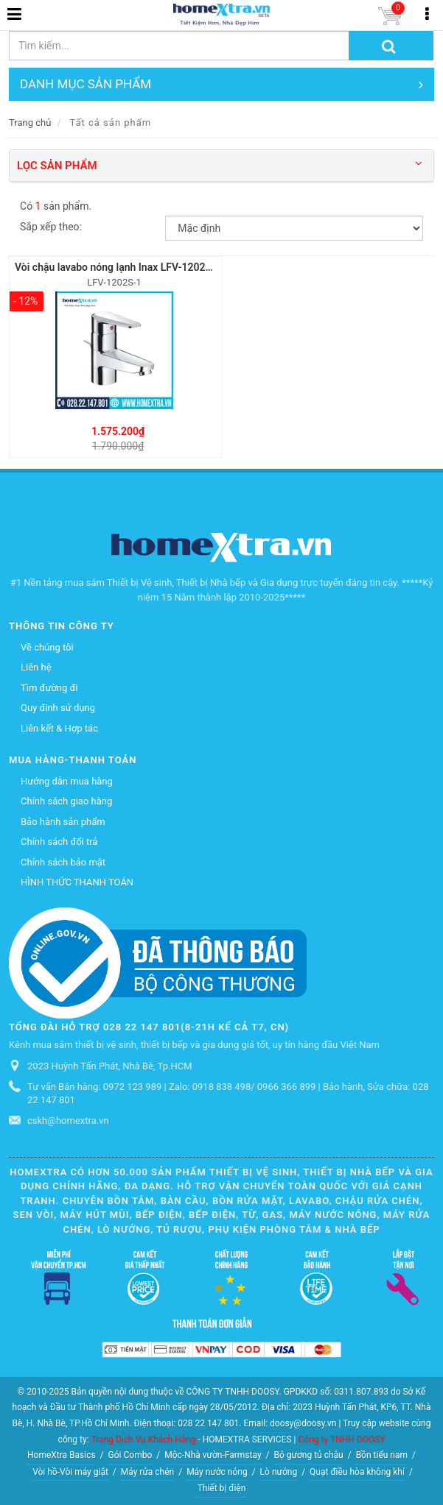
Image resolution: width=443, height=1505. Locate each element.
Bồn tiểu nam (382, 1455)
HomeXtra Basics (61, 1455)
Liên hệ (36, 667)
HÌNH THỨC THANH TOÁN (77, 882)
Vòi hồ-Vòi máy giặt (70, 1472)
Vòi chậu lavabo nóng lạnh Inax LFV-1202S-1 (118, 267)
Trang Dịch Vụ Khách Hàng (143, 1439)
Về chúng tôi (47, 647)
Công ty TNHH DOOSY (342, 1439)
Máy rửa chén (147, 1472)
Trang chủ (30, 122)
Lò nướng (279, 1472)
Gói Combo (130, 1455)
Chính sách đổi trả (59, 841)
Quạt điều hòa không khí (357, 1472)
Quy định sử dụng (58, 707)
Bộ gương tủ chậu (308, 1455)
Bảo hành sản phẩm (63, 821)
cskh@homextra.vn (68, 1120)
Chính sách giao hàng (66, 801)
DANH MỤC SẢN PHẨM (221, 84)
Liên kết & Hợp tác (59, 728)
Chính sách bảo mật (63, 862)
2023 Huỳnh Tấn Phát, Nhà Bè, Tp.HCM (109, 1066)
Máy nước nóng (217, 1472)
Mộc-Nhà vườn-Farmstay (212, 1455)
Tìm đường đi (49, 687)
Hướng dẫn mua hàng (67, 781)
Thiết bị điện (222, 1488)
